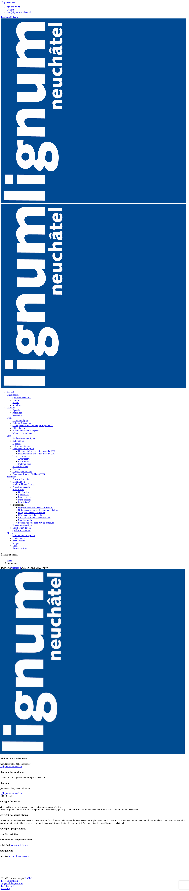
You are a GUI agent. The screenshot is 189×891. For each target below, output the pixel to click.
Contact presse (19, 538)
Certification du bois (22, 528)
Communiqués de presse (24, 535)
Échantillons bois (20, 466)
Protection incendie (21, 487)
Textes (16, 546)
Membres (17, 405)
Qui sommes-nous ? (22, 397)
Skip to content (8, 2)
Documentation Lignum (23, 448)
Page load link (7, 886)
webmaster (16, 568)
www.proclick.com (19, 845)
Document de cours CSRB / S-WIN (29, 474)
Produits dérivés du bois (23, 484)
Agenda (16, 410)
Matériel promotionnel (23, 433)
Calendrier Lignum (21, 446)
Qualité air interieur (21, 530)
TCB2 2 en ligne (20, 420)
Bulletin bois (18, 441)
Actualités (17, 413)
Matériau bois (19, 482)
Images (16, 543)
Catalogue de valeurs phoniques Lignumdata (33, 425)
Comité (16, 400)
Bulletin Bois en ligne (22, 423)
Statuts (16, 402)
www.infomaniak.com (19, 856)
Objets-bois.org (20, 428)
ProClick (28, 878)
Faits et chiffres (20, 548)
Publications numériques (24, 438)
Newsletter (17, 415)
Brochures (17, 469)
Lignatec (16, 443)
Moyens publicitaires (22, 471)
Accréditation (19, 540)
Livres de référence (21, 456)
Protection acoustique (22, 525)
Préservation (18, 489)
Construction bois (21, 479)
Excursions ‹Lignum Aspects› (26, 430)
